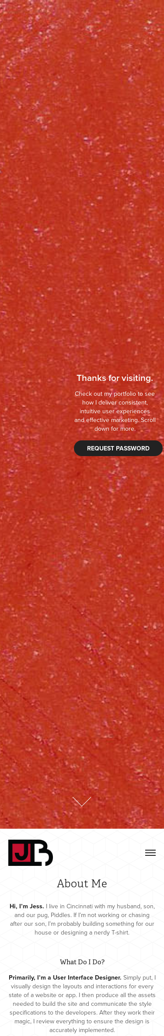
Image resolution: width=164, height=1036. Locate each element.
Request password (118, 448)
